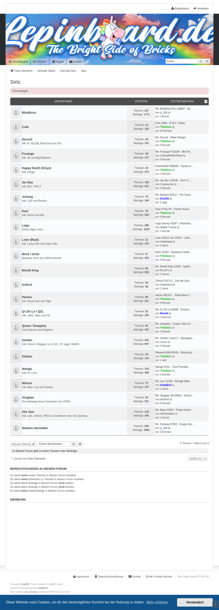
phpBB (25, 584)
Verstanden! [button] (195, 602)
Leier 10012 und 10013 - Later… (173, 237)
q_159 (163, 112)
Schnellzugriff (18, 61)
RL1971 (164, 270)
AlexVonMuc (167, 413)
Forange (28, 153)
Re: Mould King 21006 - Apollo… (173, 266)
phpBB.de (43, 588)
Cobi (25, 127)
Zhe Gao (28, 412)
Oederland (166, 241)
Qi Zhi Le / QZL (33, 311)
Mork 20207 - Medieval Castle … (174, 252)
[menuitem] (58, 61)
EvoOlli (164, 198)
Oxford (27, 284)
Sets (15, 82)
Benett (164, 313)
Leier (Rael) (30, 239)
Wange (27, 368)
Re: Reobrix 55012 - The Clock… (174, 194)
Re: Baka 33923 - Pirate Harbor (173, 409)
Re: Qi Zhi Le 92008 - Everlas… (173, 309)
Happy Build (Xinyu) (36, 168)
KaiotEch (165, 385)
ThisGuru (166, 126)
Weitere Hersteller (35, 428)
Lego (25, 225)
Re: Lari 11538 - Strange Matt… (173, 381)
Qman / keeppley (34, 325)
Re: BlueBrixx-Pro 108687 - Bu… (174, 108)
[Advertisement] (109, 534)
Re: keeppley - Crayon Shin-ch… (174, 323)
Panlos (27, 297)
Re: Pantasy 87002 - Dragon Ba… (174, 424)
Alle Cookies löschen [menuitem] (159, 576)
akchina (164, 399)
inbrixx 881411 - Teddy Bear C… (173, 295)
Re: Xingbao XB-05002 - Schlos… (174, 395)
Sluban (27, 356)
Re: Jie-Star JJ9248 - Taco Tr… (173, 180)
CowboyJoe (167, 184)
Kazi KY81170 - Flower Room (172, 209)
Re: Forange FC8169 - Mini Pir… (174, 151)
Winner (27, 383)
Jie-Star (27, 182)
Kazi (25, 211)
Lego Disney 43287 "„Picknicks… (174, 223)
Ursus (163, 342)
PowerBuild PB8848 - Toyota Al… (174, 166)
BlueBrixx (29, 112)
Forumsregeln (20, 90)
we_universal (31, 592)
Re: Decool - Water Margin (170, 137)
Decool (27, 139)
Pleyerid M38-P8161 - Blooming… (174, 352)
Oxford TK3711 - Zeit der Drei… (173, 280)
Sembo (27, 340)
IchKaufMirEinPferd (171, 155)
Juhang (27, 196)
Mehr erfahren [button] (157, 602)
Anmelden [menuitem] (201, 8)
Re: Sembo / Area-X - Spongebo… (175, 338)
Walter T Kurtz (168, 227)
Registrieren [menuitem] (180, 8)
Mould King (30, 270)
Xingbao (28, 397)
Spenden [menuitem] (40, 61)
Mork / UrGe (31, 254)
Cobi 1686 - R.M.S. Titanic (170, 123)
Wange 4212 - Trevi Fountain (171, 366)
